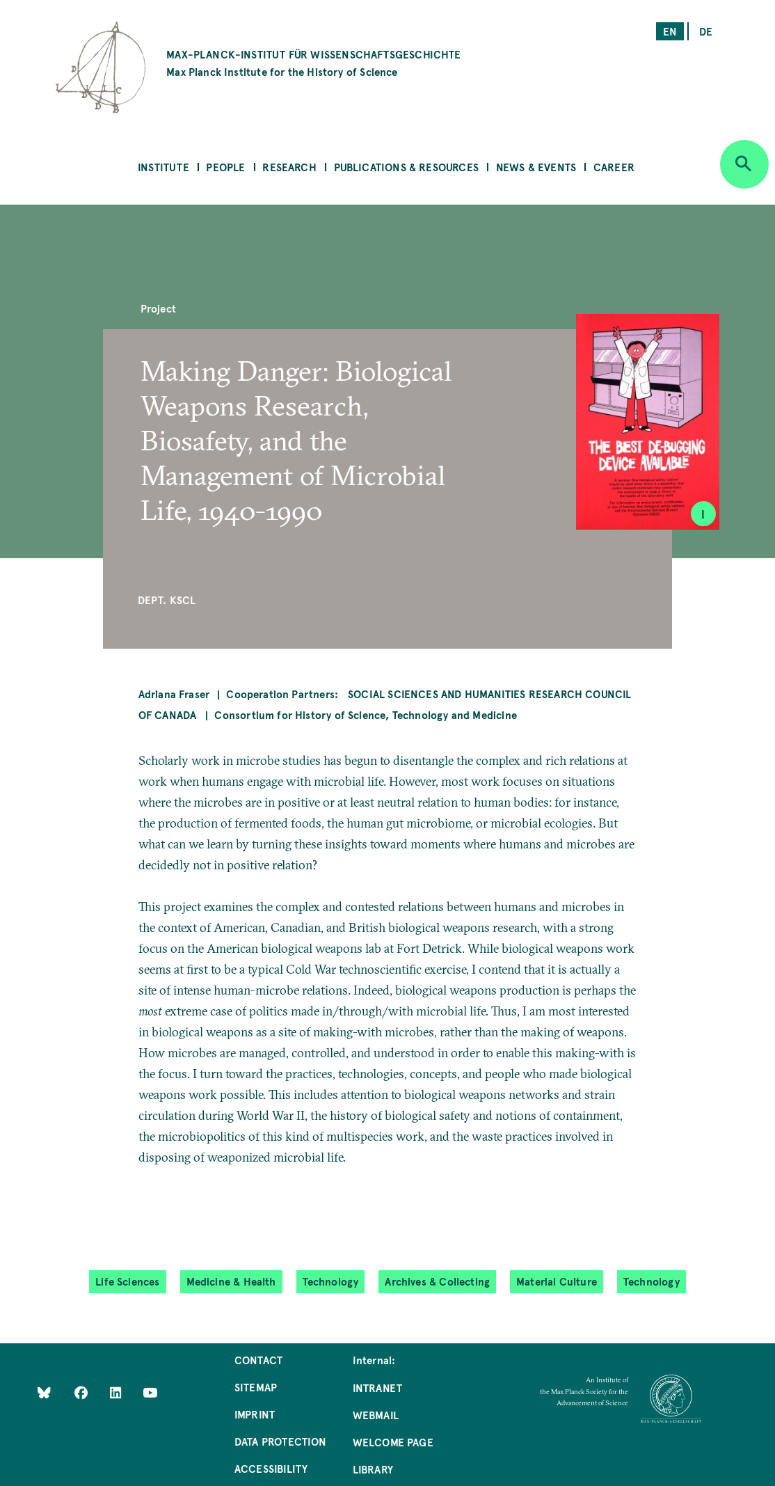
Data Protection (280, 1441)
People (225, 166)
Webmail (376, 1414)
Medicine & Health (231, 1281)
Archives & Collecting (437, 1281)
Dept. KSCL (167, 599)
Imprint (254, 1414)
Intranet (377, 1387)
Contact (258, 1359)
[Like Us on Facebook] (82, 1391)
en (670, 31)
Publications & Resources (406, 166)
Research (289, 166)
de (705, 31)
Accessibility (270, 1468)
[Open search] (744, 164)
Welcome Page (393, 1441)
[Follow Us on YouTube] (150, 1391)
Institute (163, 166)
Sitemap (255, 1387)
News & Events (536, 166)
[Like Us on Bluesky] (44, 1391)
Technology (331, 1281)
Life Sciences (127, 1281)
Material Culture (556, 1281)
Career (613, 166)
